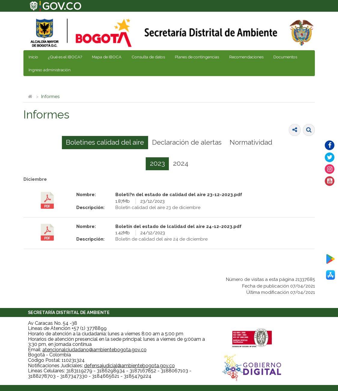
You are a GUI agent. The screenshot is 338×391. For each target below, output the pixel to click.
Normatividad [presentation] (251, 142)
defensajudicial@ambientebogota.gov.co (129, 365)
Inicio (33, 56)
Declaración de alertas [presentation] (186, 142)
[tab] (105, 142)
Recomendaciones (246, 56)
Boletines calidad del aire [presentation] (105, 142)
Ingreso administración (50, 69)
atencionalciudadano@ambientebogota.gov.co (94, 350)
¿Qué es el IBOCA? (65, 56)
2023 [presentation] (157, 163)
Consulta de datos (148, 56)
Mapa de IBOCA (106, 56)
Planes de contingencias (197, 56)
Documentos (285, 56)
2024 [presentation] (180, 163)
